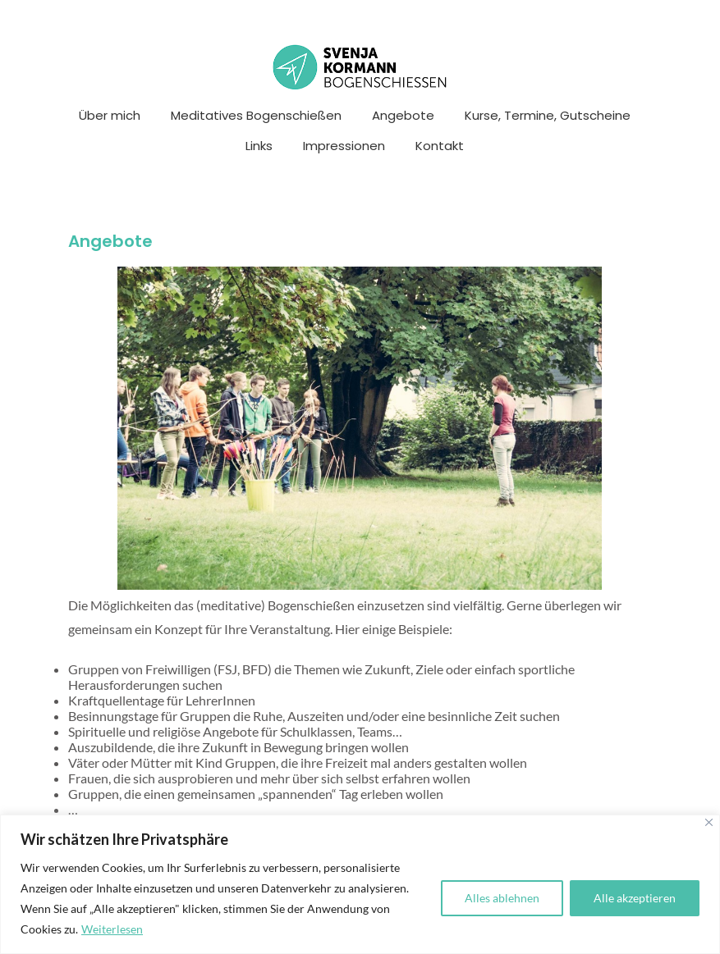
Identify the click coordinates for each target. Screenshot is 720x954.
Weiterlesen (112, 929)
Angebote (403, 115)
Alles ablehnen (502, 898)
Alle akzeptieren (635, 898)
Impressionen (344, 145)
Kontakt (439, 145)
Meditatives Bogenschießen (256, 115)
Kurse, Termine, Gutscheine (548, 115)
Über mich (109, 115)
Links (259, 145)
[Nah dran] (709, 822)
